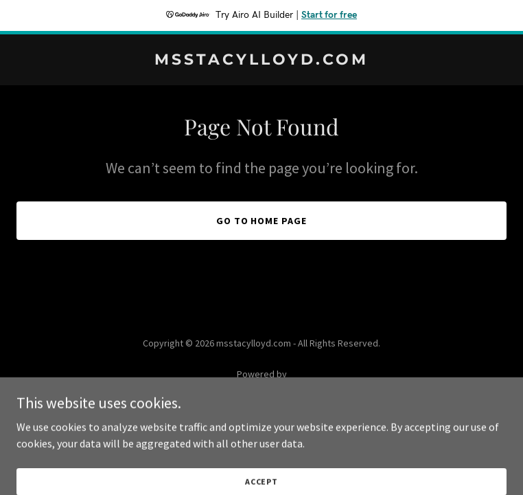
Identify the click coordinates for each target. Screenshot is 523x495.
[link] (261, 60)
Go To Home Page (261, 220)
